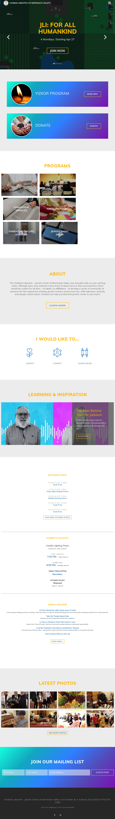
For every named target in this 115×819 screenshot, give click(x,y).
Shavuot (57, 583)
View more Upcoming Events (57, 517)
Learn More (57, 305)
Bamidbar (57, 574)
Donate (43, 125)
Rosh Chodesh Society (58, 185)
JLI (19, 184)
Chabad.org (52, 807)
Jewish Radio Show (59, 233)
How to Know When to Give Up (57, 634)
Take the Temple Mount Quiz (57, 616)
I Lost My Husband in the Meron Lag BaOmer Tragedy (57, 628)
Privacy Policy (70, 807)
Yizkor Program (52, 93)
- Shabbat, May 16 (57, 565)
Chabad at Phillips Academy (21, 233)
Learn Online (85, 363)
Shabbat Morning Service (57, 498)
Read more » (57, 641)
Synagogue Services (21, 209)
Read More (83, 436)
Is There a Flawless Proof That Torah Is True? (57, 622)
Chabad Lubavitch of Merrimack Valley (29, 3)
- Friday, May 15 (57, 557)
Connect (57, 363)
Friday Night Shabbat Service (57, 491)
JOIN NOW (57, 51)
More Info (92, 94)
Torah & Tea (57, 485)
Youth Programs (57, 208)
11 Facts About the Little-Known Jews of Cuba (57, 610)
